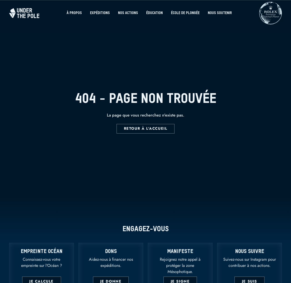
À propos (74, 13)
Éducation (154, 13)
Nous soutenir (220, 13)
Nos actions (128, 13)
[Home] (24, 13)
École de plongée (185, 13)
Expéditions (100, 13)
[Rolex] (270, 22)
